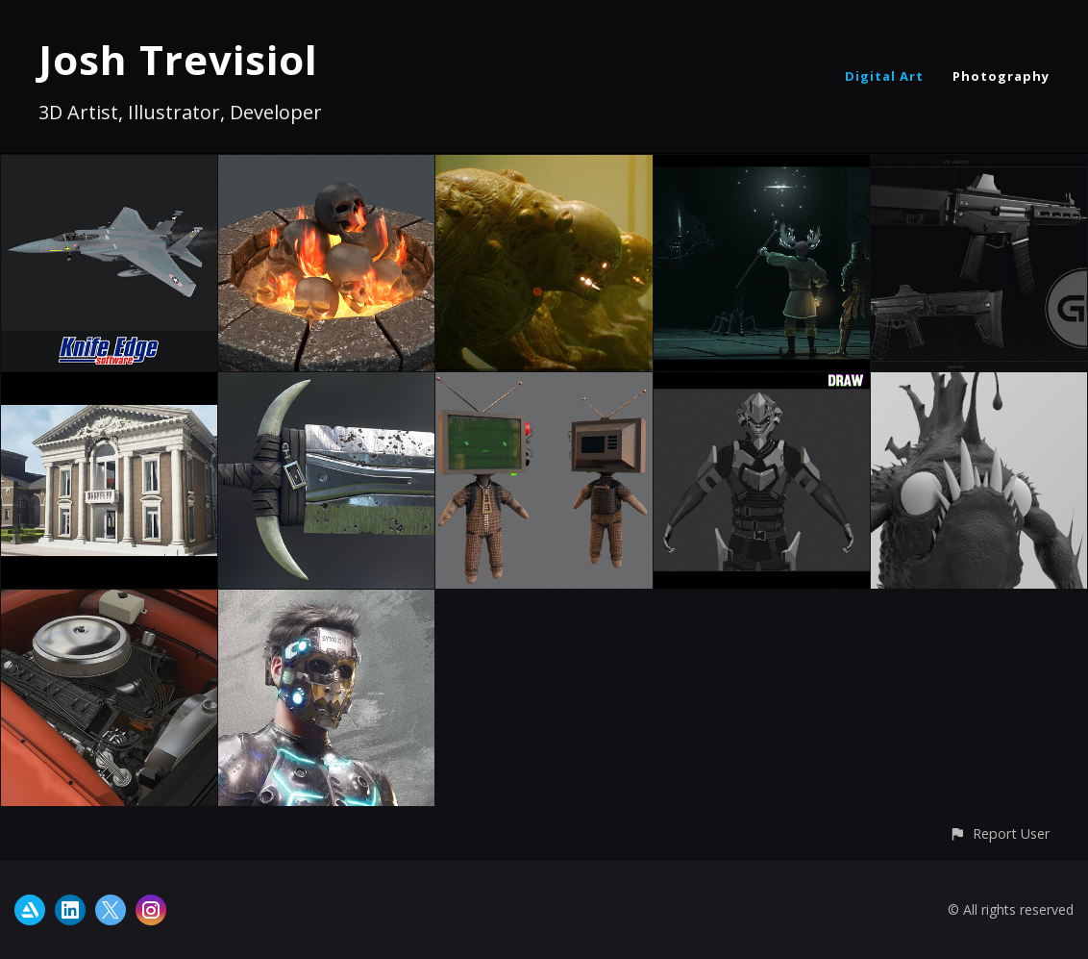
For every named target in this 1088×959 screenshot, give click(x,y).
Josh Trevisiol (178, 59)
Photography (1001, 76)
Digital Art (884, 76)
